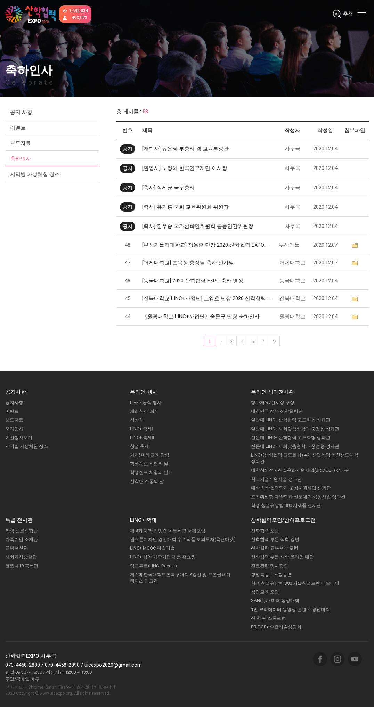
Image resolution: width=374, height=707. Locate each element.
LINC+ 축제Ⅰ (141, 428)
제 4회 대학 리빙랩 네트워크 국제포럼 (167, 530)
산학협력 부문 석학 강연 (275, 539)
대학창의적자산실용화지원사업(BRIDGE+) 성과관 (300, 470)
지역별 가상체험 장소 (35, 174)
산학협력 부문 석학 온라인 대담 (282, 556)
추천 (348, 13)
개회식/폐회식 (144, 411)
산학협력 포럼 (265, 530)
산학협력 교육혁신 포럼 (274, 548)
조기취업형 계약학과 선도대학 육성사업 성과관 (298, 496)
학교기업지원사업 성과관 (276, 479)
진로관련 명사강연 (269, 565)
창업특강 (260, 574)
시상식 (137, 419)
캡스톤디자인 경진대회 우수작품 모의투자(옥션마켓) (183, 539)
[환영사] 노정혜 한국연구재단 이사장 (184, 168)
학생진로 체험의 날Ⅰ (150, 463)
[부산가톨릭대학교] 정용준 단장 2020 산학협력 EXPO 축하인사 (207, 245)
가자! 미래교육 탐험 (149, 455)
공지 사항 (21, 112)
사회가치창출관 (21, 556)
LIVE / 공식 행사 (146, 402)
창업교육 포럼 (265, 591)
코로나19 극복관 (21, 565)
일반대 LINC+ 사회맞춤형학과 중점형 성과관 (295, 428)
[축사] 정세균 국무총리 (168, 187)
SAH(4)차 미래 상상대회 (275, 600)
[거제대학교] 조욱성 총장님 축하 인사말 (188, 263)
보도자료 (20, 143)
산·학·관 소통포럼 (268, 618)
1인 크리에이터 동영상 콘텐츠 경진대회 (290, 609)
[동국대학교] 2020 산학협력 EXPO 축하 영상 (192, 281)
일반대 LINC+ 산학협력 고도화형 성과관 (290, 419)
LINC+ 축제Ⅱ (142, 437)
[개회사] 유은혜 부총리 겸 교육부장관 (185, 149)
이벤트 (18, 128)
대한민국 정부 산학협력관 (277, 411)
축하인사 (20, 159)
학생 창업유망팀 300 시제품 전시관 (286, 505)
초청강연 (283, 574)
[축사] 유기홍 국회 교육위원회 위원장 (185, 207)
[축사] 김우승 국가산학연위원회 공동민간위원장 (197, 226)
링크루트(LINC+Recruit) (153, 565)
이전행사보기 (18, 437)
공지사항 (14, 402)
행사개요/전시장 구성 (272, 402)
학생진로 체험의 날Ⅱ (150, 472)
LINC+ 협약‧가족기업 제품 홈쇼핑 (163, 556)
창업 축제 (139, 446)
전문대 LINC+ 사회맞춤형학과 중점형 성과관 (295, 446)
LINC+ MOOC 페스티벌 (152, 548)
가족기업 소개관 (21, 539)
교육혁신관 (16, 548)
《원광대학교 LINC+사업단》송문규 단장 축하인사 (201, 316)
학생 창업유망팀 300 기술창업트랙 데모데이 (295, 583)
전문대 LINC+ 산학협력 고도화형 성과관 (290, 437)
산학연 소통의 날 (147, 481)
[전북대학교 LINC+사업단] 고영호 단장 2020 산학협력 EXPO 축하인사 (207, 298)
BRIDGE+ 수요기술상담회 (276, 627)
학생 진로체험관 (21, 530)
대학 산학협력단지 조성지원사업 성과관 (291, 488)
